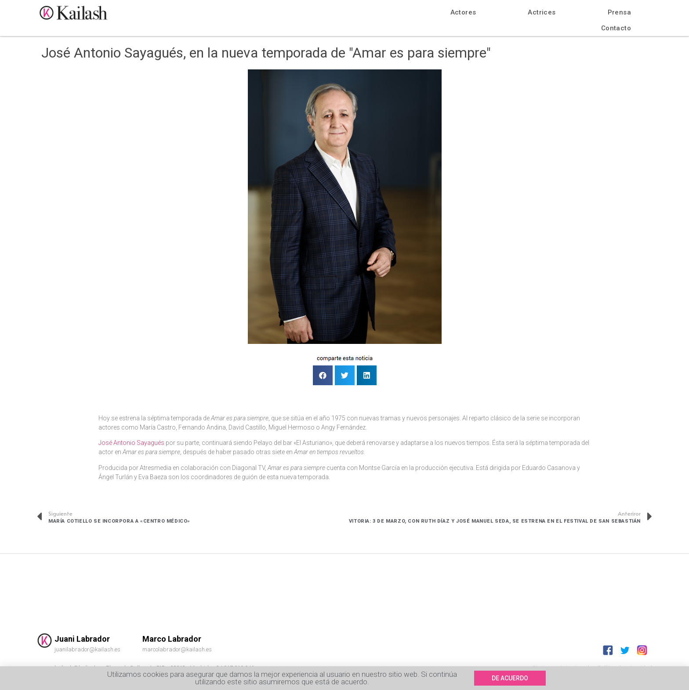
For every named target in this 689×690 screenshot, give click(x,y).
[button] (510, 678)
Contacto (616, 28)
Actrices (541, 12)
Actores (463, 12)
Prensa (619, 12)
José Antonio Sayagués (131, 442)
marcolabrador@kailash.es (177, 649)
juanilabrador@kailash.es (87, 649)
